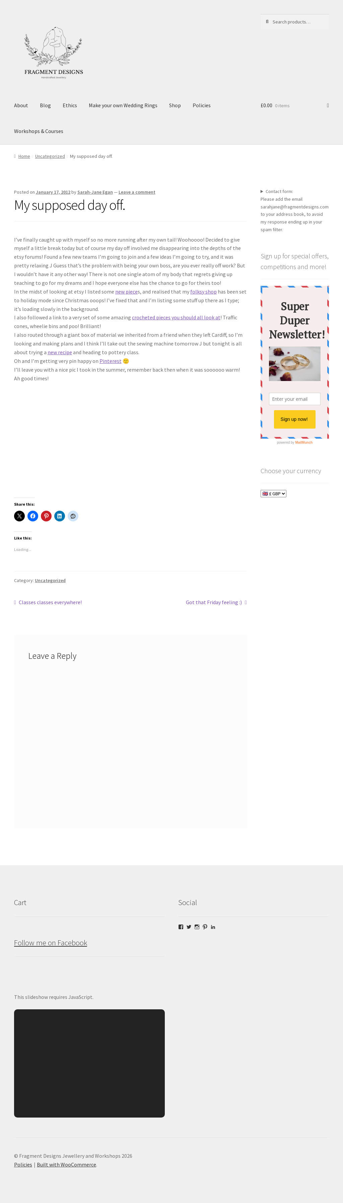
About (21, 105)
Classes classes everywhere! (50, 602)
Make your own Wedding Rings (123, 105)
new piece (126, 291)
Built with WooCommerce (66, 1164)
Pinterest (110, 361)
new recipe (60, 352)
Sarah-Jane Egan (95, 192)
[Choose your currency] (273, 493)
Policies (202, 105)
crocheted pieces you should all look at (176, 317)
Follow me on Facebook (50, 942)
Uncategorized (50, 156)
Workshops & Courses (38, 131)
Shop (175, 105)
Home (24, 156)
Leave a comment (137, 192)
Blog (45, 105)
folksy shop (203, 291)
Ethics (70, 105)
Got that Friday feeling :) (214, 602)
